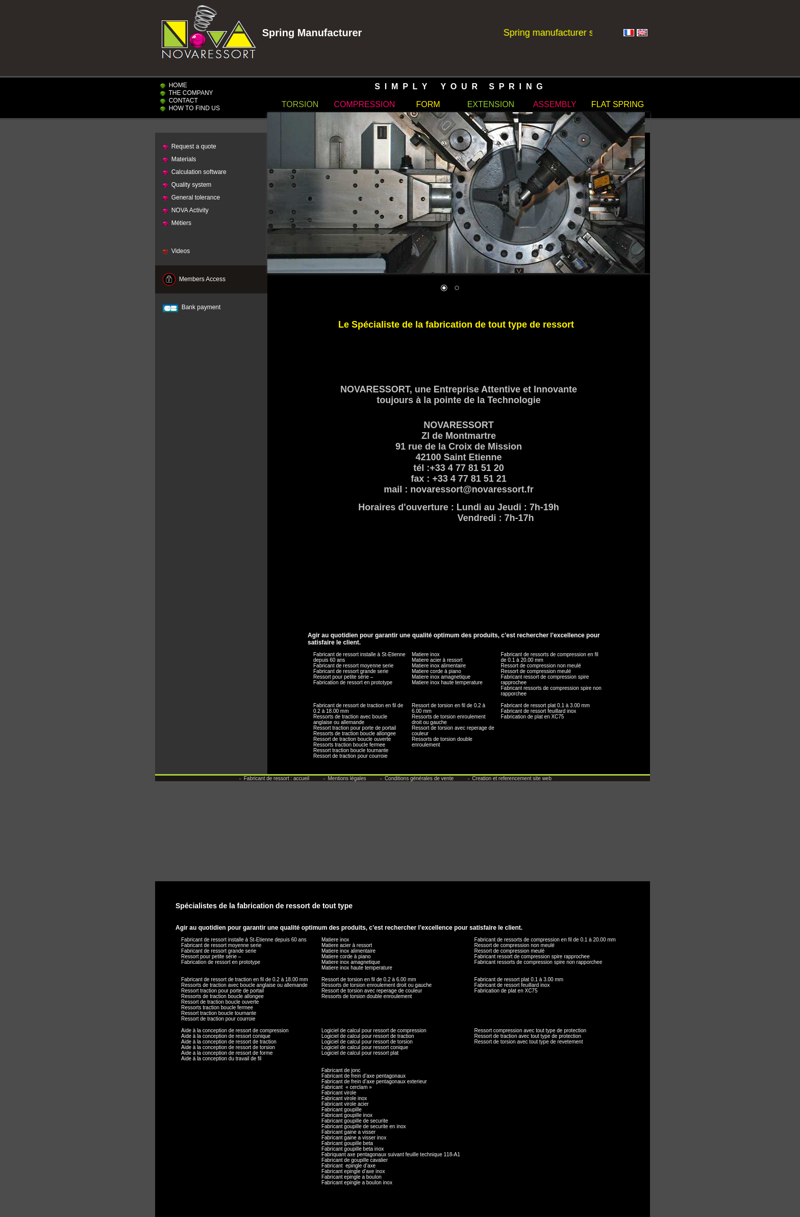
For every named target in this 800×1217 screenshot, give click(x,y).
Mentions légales (344, 778)
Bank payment (191, 307)
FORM (428, 104)
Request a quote (189, 146)
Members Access (194, 279)
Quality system (187, 184)
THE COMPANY (186, 92)
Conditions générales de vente (417, 778)
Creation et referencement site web (510, 778)
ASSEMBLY (555, 104)
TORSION (300, 104)
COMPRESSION (364, 104)
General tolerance (191, 197)
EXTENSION (490, 104)
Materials (179, 159)
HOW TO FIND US (190, 108)
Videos (176, 251)
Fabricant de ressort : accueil (274, 778)
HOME (173, 85)
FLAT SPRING (617, 104)
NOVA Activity (186, 210)
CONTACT (179, 100)
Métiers (177, 223)
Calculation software (195, 172)
